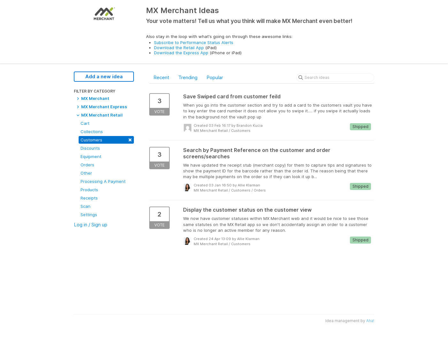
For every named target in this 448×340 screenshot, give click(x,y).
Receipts (89, 197)
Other (86, 173)
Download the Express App (181, 52)
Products (89, 189)
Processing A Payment (103, 181)
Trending (187, 77)
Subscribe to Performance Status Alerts (193, 42)
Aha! (370, 320)
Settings (89, 214)
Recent (161, 77)
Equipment (91, 156)
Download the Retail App (179, 47)
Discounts (90, 148)
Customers (106, 139)
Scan (85, 206)
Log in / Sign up (90, 225)
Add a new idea (104, 76)
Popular (214, 77)
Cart (85, 123)
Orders (87, 164)
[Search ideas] (335, 77)
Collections (92, 131)
